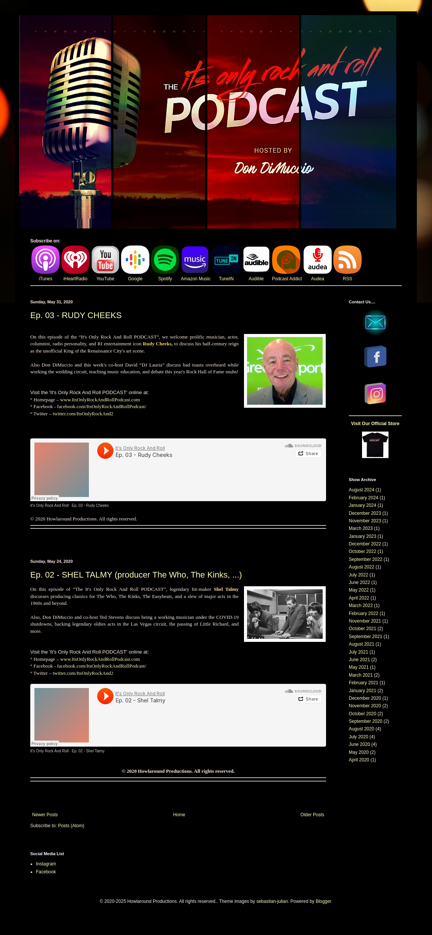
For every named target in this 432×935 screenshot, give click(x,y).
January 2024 (362, 505)
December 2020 (365, 698)
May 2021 (359, 667)
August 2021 (361, 644)
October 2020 (362, 713)
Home (179, 814)
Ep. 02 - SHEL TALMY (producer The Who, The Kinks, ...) (136, 574)
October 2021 (362, 628)
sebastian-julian (272, 901)
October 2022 (362, 551)
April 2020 (359, 760)
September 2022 (365, 559)
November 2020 (365, 705)
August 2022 (361, 567)
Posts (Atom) (71, 825)
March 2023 (361, 528)
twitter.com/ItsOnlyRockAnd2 (83, 413)
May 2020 (359, 752)
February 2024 (363, 497)
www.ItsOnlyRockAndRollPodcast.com (100, 399)
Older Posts (312, 814)
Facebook (46, 871)
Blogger (323, 901)
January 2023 (362, 536)
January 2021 (362, 690)
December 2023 (365, 513)
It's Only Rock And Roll (49, 505)
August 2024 (361, 489)
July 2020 (358, 736)
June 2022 (359, 582)
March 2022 (361, 605)
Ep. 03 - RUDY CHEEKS (76, 315)
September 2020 (365, 721)
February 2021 (363, 682)
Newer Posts (45, 814)
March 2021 (361, 675)
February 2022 (363, 613)
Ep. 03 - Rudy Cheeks (90, 505)
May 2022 (359, 590)
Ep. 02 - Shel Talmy (88, 751)
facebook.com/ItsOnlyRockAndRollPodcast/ (101, 406)
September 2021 (365, 636)
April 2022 (359, 598)
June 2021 (359, 659)
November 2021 (365, 621)
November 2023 (365, 520)
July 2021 (358, 652)
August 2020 (361, 729)
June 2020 (359, 744)
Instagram (46, 864)
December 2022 (365, 544)
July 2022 (358, 575)
